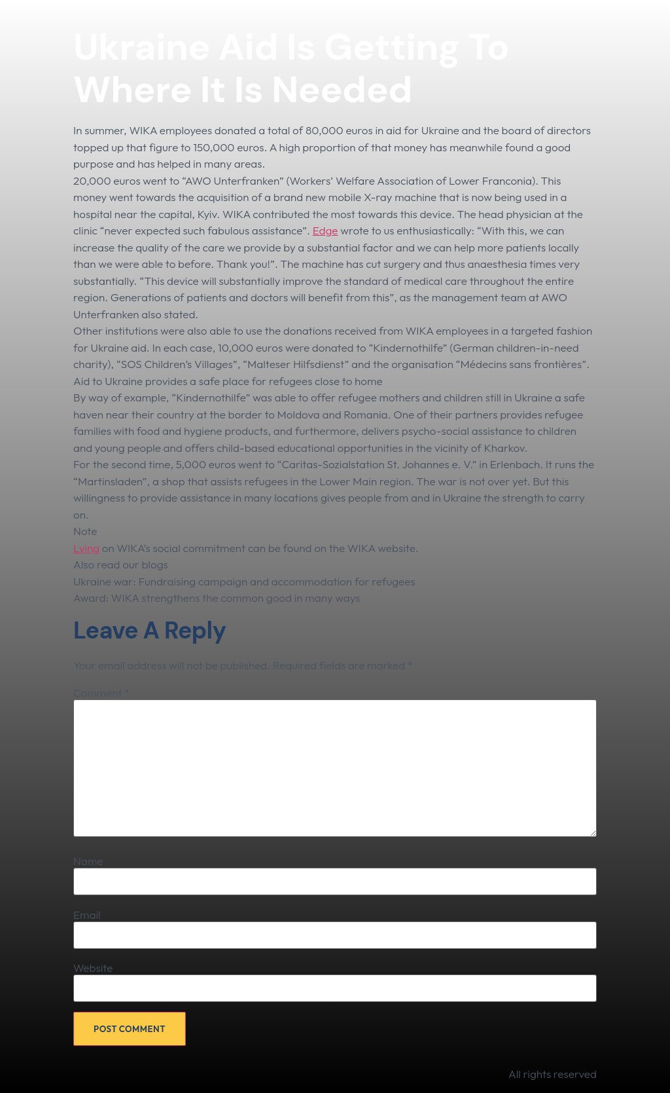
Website (93, 967)
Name (88, 860)
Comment (101, 692)
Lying (86, 548)
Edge (325, 230)
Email (87, 914)
